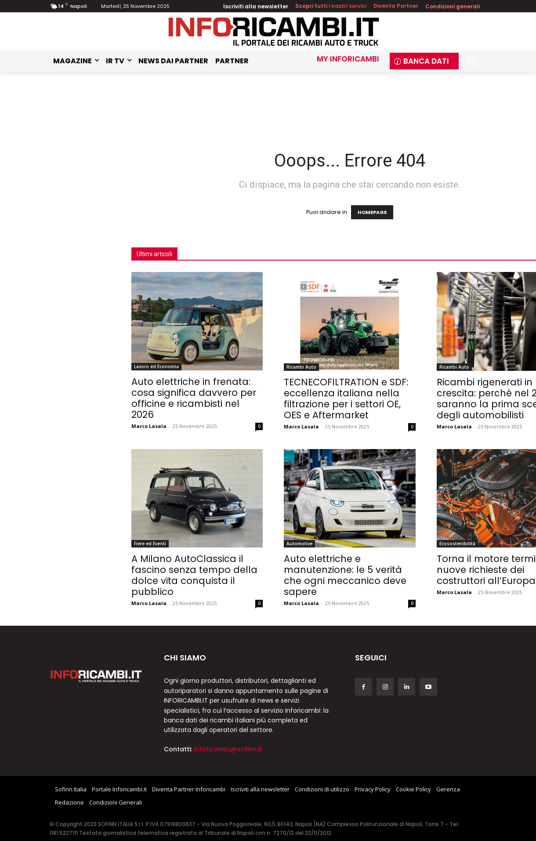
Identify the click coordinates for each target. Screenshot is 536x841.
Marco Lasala (149, 426)
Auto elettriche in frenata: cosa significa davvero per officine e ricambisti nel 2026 (193, 398)
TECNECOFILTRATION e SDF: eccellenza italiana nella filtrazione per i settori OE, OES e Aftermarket (346, 398)
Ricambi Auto (301, 367)
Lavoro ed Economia (156, 366)
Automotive (299, 543)
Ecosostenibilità (457, 543)
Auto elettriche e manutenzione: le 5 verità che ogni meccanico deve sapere (345, 575)
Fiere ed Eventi (150, 543)
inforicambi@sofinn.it (228, 749)
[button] (472, 61)
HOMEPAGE (372, 212)
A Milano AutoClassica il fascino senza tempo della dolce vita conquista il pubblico (194, 575)
